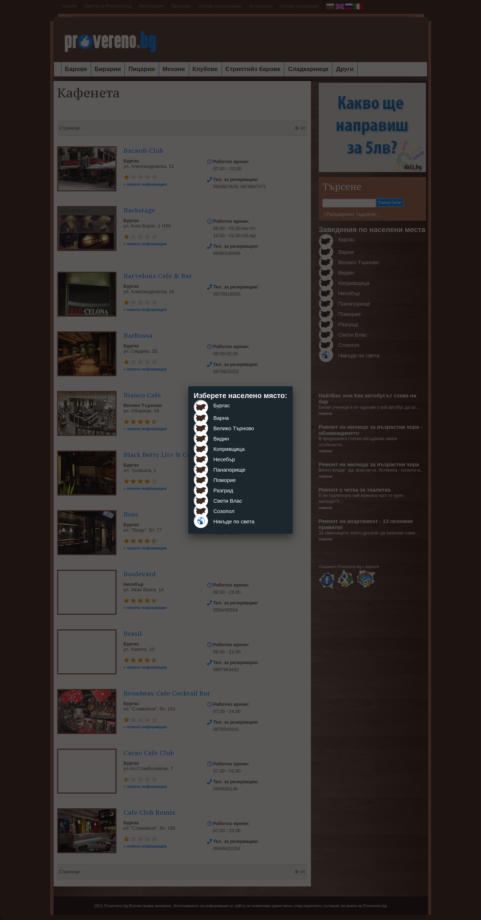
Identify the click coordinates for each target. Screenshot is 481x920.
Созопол (223, 511)
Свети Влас (227, 501)
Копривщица (229, 449)
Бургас (221, 405)
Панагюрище (229, 470)
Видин (221, 439)
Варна (221, 418)
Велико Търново (233, 428)
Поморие (224, 480)
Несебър (224, 459)
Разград (223, 490)
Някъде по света (233, 521)
